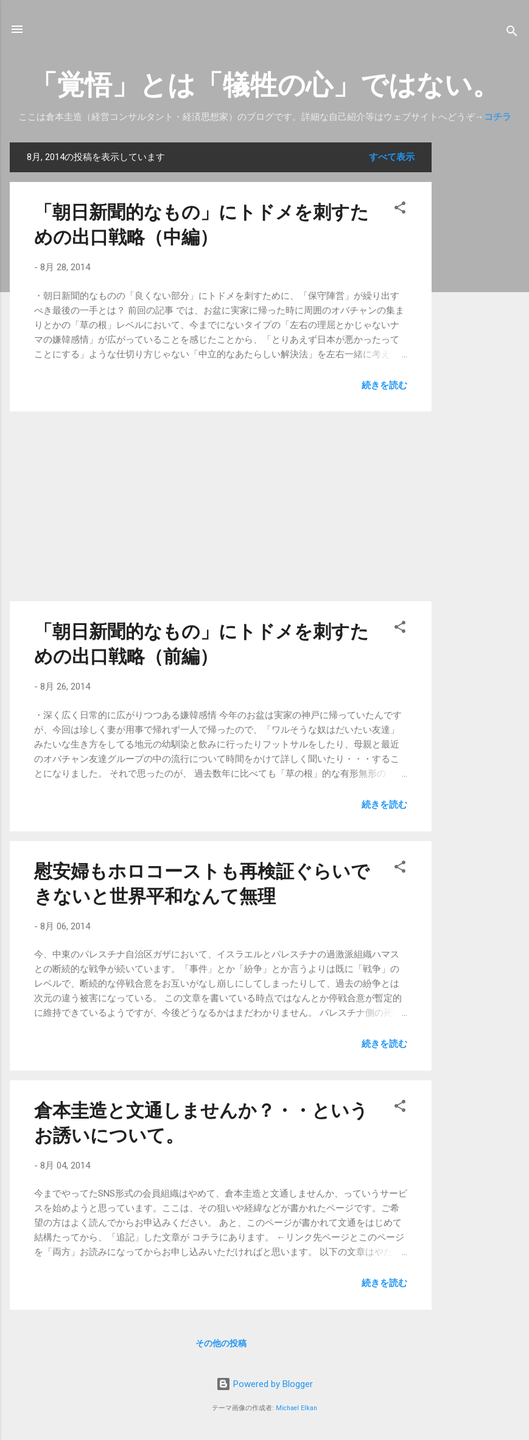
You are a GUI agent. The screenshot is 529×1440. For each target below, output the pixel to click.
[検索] (512, 33)
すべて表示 (392, 157)
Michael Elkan (296, 1408)
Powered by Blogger (264, 1384)
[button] (400, 209)
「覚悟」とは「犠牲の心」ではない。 (265, 85)
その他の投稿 (221, 1343)
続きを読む (384, 385)
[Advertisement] (480, 325)
